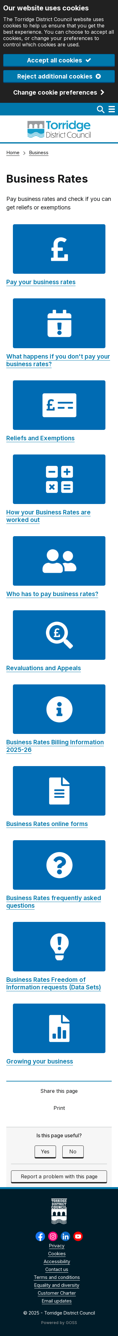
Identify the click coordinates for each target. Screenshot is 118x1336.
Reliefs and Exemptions (40, 438)
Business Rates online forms (47, 824)
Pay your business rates (41, 282)
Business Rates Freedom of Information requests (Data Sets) (53, 983)
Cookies (57, 1253)
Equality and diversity (56, 1285)
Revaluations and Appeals (43, 668)
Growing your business (39, 1061)
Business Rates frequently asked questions (53, 901)
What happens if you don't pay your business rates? (58, 360)
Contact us (56, 1269)
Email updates (57, 1301)
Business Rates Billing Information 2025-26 (55, 745)
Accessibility (57, 1261)
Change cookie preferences (55, 92)
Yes (45, 1151)
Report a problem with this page (59, 1176)
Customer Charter (57, 1293)
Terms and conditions (57, 1277)
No (72, 1151)
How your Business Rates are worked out (48, 516)
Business (38, 152)
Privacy (57, 1245)
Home (13, 152)
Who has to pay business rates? (52, 594)
